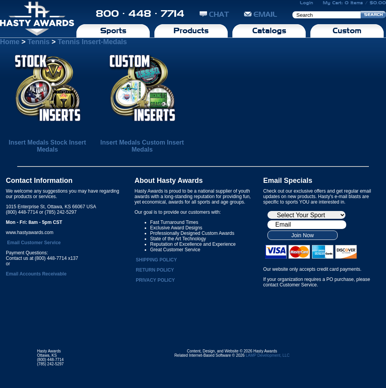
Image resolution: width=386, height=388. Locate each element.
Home (9, 42)
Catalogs (269, 30)
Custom (347, 30)
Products (191, 30)
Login (306, 2)
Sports (113, 30)
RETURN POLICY (155, 270)
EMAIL (260, 14)
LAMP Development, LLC (268, 355)
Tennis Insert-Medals (92, 42)
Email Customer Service (33, 242)
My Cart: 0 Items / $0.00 (354, 2)
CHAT (214, 14)
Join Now (302, 235)
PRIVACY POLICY (155, 280)
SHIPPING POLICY (156, 260)
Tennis (39, 42)
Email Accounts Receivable (36, 274)
